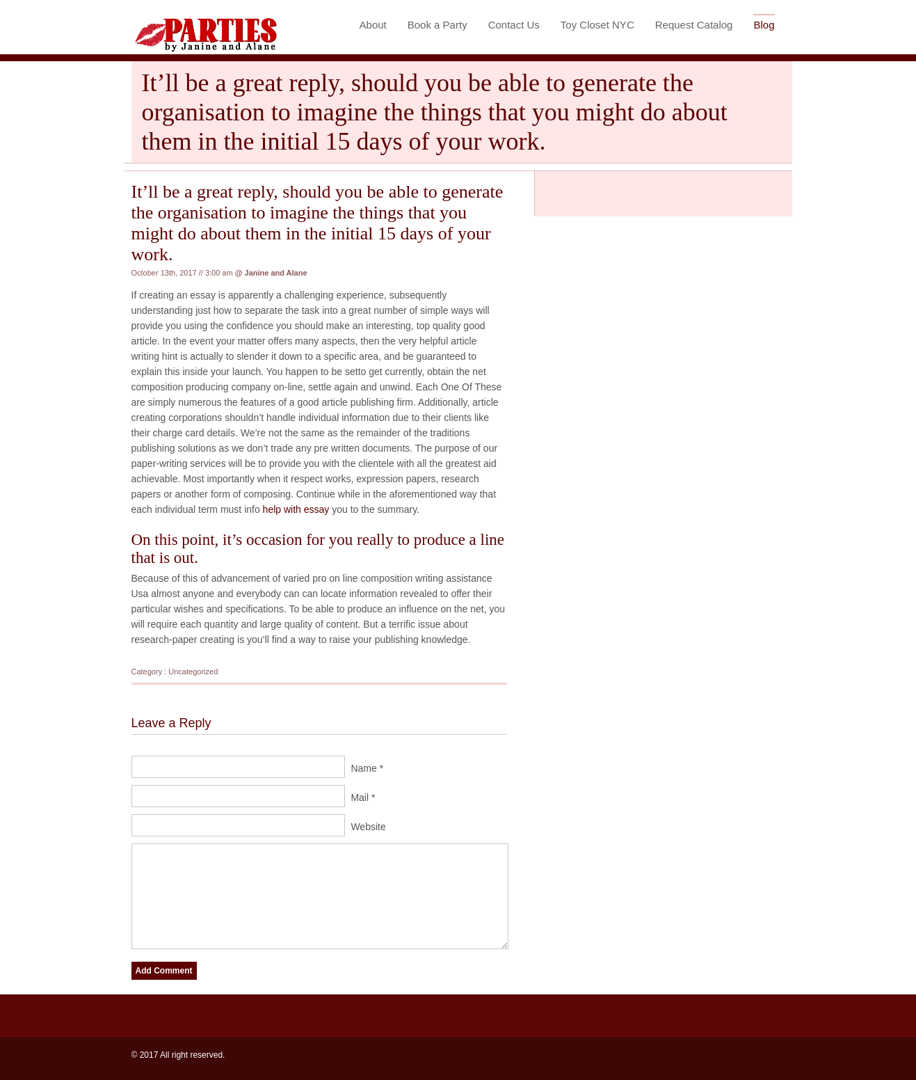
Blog (763, 25)
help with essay (296, 509)
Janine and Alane (276, 273)
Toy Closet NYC (597, 25)
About (373, 25)
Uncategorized (193, 671)
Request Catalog (694, 25)
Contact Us (514, 25)
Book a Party (437, 25)
